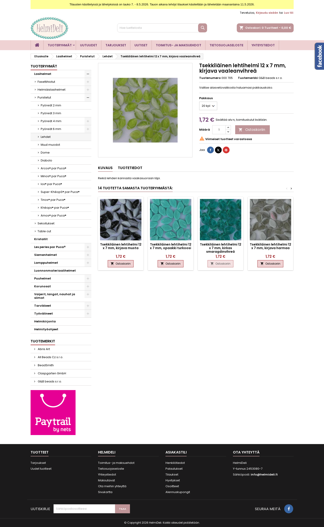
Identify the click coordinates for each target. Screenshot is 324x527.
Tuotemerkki (248, 78)
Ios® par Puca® (51, 184)
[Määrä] (219, 129)
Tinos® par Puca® (53, 200)
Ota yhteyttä (246, 452)
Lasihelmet (42, 74)
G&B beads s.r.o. (49, 381)
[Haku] (162, 27)
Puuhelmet (42, 278)
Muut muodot (50, 145)
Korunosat (42, 286)
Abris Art (43, 349)
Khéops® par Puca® (55, 207)
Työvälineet (43, 313)
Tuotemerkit (43, 341)
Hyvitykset (172, 480)
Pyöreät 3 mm (51, 113)
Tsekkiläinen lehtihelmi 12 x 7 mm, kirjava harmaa (270, 246)
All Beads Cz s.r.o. (50, 357)
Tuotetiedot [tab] (130, 167)
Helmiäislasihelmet (51, 89)
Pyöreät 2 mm (51, 105)
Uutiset (140, 45)
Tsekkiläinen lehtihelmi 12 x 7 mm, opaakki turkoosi (170, 246)
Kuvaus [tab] (105, 167)
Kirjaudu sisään (267, 13)
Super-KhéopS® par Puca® (60, 192)
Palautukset (174, 469)
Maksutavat (106, 480)
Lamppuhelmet (46, 263)
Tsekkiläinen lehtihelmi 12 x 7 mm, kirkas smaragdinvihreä (220, 248)
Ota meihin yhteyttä (112, 486)
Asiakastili (176, 452)
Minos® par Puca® (53, 176)
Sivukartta (105, 492)
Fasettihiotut (46, 82)
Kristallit (41, 239)
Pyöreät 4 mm (51, 121)
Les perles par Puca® (50, 247)
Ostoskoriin (252, 129)
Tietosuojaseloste (226, 45)
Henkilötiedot (175, 463)
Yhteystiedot (263, 45)
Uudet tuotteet (41, 469)
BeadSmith (45, 365)
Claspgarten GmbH (51, 373)
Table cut (44, 231)
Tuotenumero (210, 78)
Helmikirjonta (45, 321)
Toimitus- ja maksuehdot (178, 45)
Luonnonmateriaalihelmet (55, 270)
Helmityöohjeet (46, 329)
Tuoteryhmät (60, 45)
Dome (45, 152)
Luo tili (288, 13)
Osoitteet (172, 486)
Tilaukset (171, 474)
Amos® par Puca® (53, 215)
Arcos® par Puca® (53, 168)
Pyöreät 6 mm (51, 129)
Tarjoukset (115, 45)
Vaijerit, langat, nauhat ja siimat (54, 296)
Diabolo (46, 160)
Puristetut (44, 97)
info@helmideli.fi (264, 474)
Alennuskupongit (177, 492)
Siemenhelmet (45, 255)
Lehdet (46, 137)
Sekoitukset (46, 223)
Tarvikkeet (42, 306)
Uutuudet (88, 45)
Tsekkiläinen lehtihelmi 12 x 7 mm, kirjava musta (120, 246)
